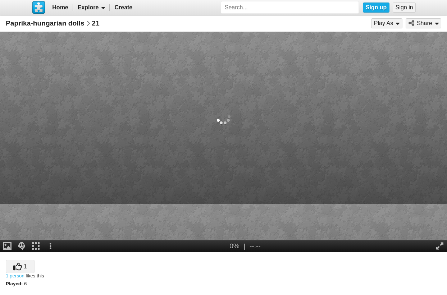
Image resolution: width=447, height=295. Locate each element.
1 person (15, 275)
